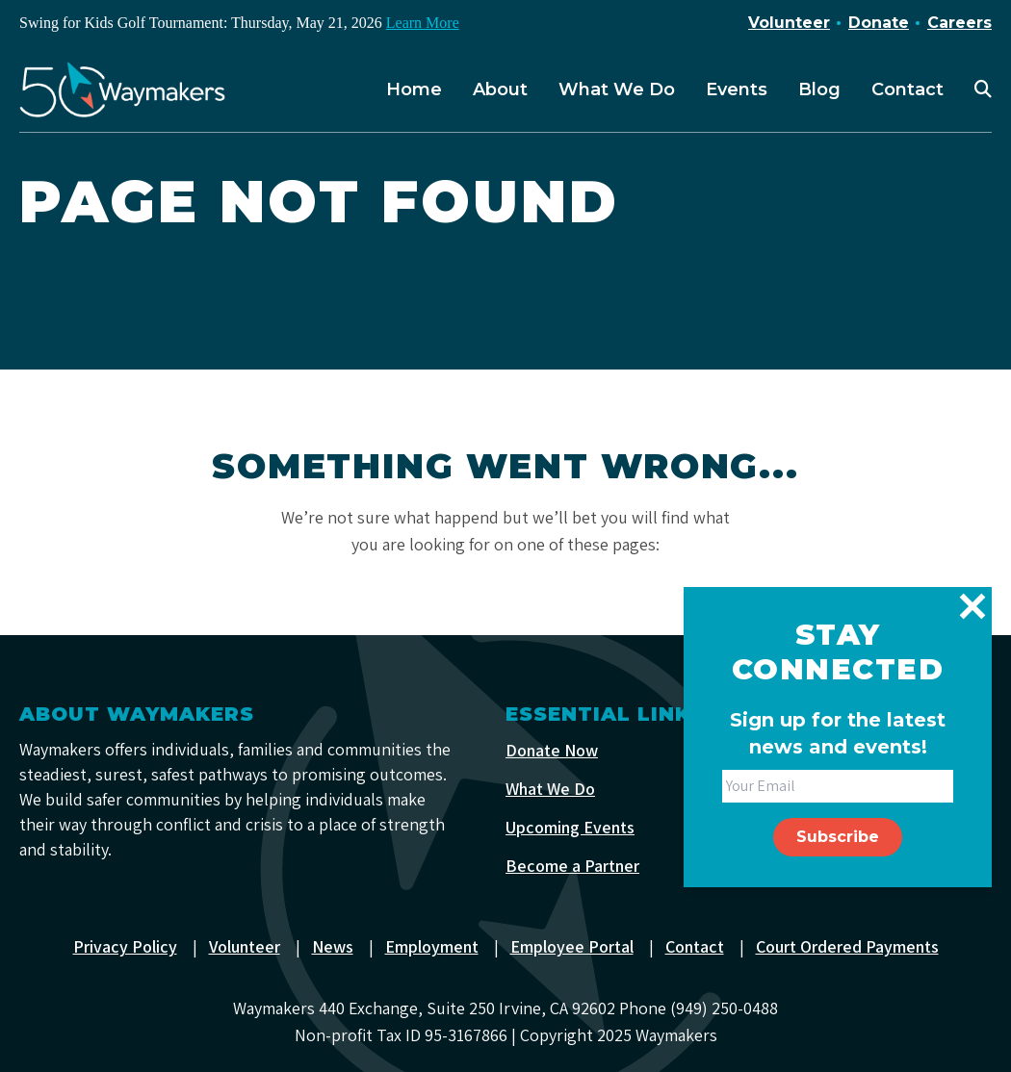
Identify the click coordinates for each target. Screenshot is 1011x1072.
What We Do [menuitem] (616, 89)
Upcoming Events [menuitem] (570, 827)
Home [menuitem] (414, 89)
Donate (878, 22)
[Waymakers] (122, 89)
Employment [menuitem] (432, 946)
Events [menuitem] (736, 89)
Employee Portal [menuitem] (572, 946)
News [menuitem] (332, 946)
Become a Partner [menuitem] (572, 866)
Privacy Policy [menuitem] (125, 946)
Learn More (422, 22)
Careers (959, 22)
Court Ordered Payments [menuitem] (847, 946)
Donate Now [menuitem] (552, 750)
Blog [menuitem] (819, 89)
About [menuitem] (500, 89)
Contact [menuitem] (907, 89)
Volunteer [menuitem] (244, 946)
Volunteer (789, 22)
